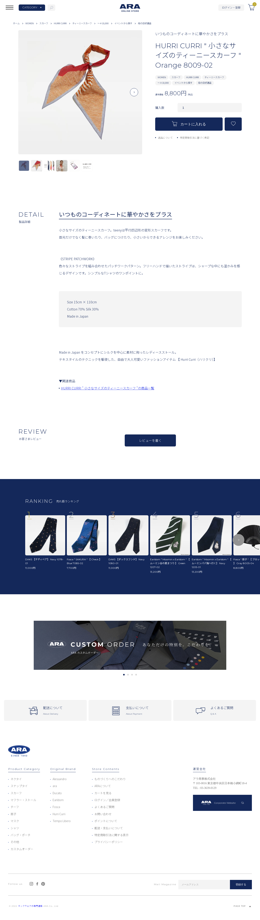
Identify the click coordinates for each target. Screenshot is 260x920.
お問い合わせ (103, 814)
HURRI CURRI (60, 23)
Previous (26, 95)
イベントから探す (123, 23)
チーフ (15, 807)
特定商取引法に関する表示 (111, 835)
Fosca (56, 807)
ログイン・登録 (231, 7)
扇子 (13, 814)
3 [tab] (132, 674)
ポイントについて (105, 821)
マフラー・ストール (23, 800)
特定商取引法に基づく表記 (194, 137)
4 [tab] (136, 674)
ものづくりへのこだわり (110, 779)
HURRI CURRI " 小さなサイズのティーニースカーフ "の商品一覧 (107, 388)
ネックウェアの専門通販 (30, 906)
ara (55, 786)
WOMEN (29, 23)
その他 (15, 842)
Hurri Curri (59, 814)
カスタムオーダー (22, 849)
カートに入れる (189, 123)
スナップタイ (19, 786)
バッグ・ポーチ (20, 835)
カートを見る (103, 793)
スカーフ (43, 23)
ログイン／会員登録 (107, 800)
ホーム (16, 23)
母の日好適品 (144, 23)
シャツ (15, 828)
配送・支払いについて (108, 828)
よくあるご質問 (104, 807)
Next (134, 95)
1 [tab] (124, 674)
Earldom (58, 800)
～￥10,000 (103, 23)
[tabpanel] (130, 645)
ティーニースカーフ (82, 23)
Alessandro (60, 779)
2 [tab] (128, 674)
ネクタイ (16, 779)
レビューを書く (150, 440)
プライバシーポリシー (108, 842)
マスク (15, 821)
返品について (165, 137)
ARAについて (102, 786)
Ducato (57, 793)
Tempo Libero (62, 821)
